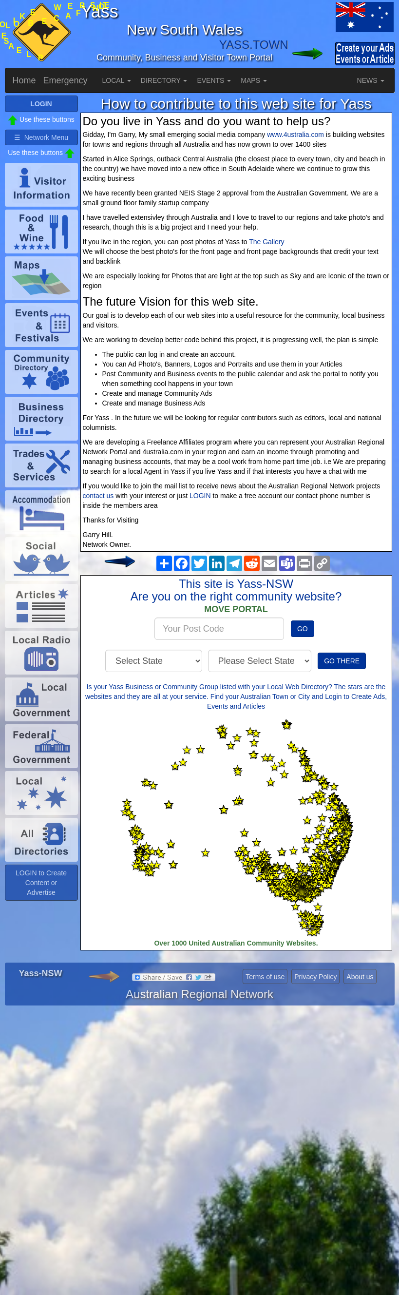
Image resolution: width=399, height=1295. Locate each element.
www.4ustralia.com (295, 134)
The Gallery (266, 242)
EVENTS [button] (214, 80)
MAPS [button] (254, 80)
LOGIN (200, 496)
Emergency (65, 80)
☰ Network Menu (41, 137)
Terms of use (265, 977)
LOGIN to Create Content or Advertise (41, 882)
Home (24, 80)
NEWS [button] (370, 80)
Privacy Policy (315, 977)
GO (302, 629)
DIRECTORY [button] (164, 80)
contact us (98, 496)
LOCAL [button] (116, 80)
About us (359, 977)
